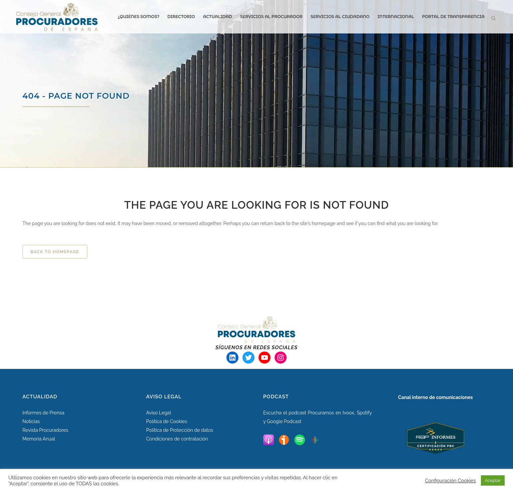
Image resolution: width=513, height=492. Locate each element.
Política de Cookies (166, 421)
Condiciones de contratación (177, 438)
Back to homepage (54, 251)
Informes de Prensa (43, 412)
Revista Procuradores (45, 430)
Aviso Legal (158, 412)
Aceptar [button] (493, 480)
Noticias (31, 421)
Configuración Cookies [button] (450, 480)
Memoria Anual (38, 438)
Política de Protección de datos (179, 430)
